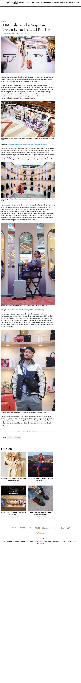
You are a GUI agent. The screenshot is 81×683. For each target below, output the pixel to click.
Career (63, 541)
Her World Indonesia (14, 483)
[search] (78, 2)
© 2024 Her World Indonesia (12, 541)
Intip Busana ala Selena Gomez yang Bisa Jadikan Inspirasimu (27, 144)
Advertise (44, 541)
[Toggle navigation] (3, 2)
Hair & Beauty (35, 2)
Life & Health (55, 2)
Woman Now (22, 2)
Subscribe (23, 541)
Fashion (29, 2)
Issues (49, 541)
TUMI (9, 437)
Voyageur (17, 437)
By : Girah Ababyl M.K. (7, 33)
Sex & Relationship (46, 2)
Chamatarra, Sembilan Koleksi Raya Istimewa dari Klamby (26, 310)
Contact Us (37, 541)
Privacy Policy (56, 541)
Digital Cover (72, 2)
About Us (30, 541)
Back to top (40, 543)
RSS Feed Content (72, 541)
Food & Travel (63, 2)
